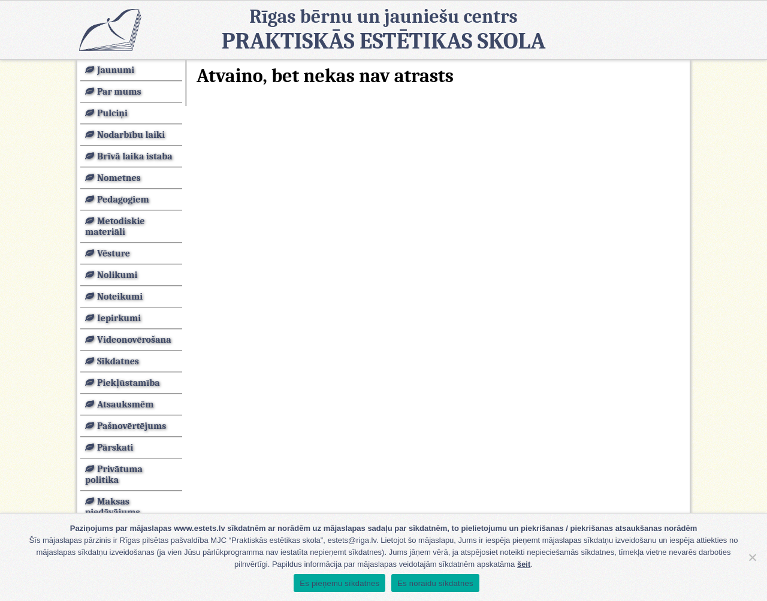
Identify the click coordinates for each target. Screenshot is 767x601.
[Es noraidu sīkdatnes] (752, 557)
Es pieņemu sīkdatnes (339, 583)
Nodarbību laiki (131, 134)
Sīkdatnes (118, 361)
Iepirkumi (119, 318)
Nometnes (119, 178)
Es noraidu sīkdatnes (435, 583)
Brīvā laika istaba (135, 156)
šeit (523, 564)
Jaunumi (115, 70)
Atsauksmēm (125, 404)
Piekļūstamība (128, 382)
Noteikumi (120, 296)
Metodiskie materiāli (115, 226)
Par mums (119, 91)
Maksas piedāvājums (112, 507)
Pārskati (115, 447)
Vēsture (113, 253)
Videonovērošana (134, 339)
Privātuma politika (114, 474)
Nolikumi (117, 275)
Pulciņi (112, 113)
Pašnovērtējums (131, 426)
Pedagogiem (123, 199)
